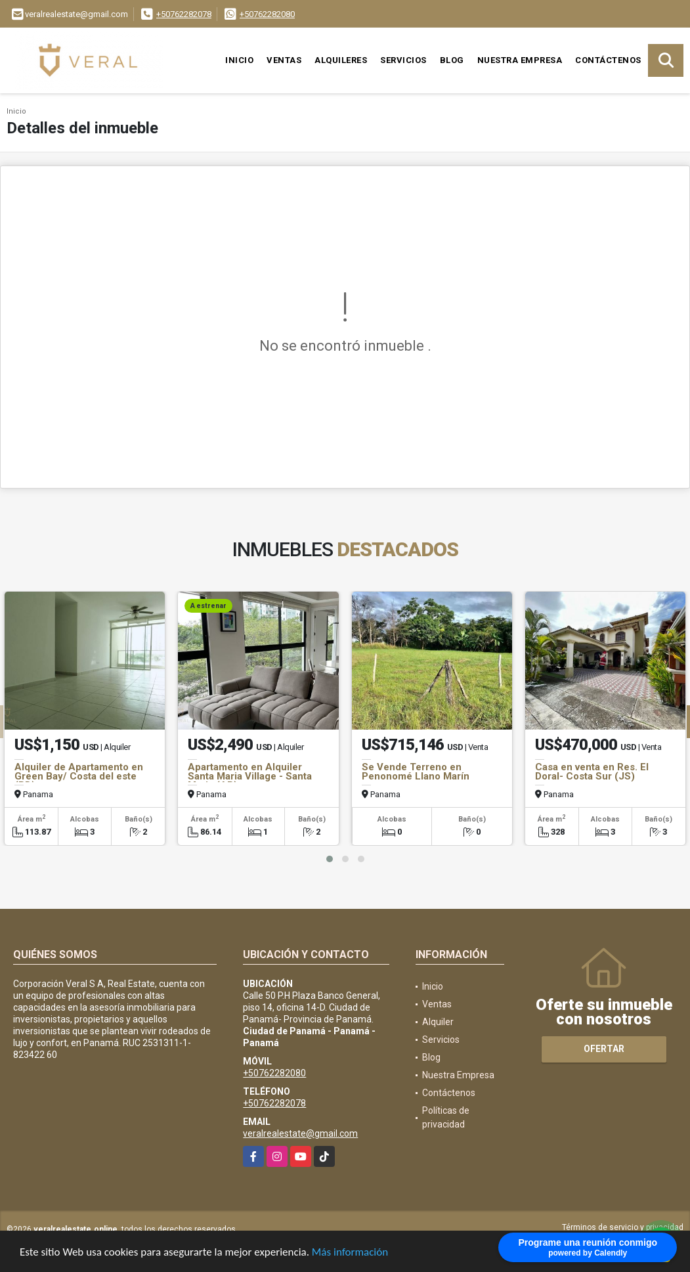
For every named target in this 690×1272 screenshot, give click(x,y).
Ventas (284, 60)
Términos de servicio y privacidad (622, 1227)
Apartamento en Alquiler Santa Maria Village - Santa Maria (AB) (250, 776)
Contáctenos (608, 60)
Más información (350, 1253)
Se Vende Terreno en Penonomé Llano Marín (415, 771)
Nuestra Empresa (520, 60)
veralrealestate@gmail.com (300, 1133)
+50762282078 (183, 14)
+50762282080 (267, 14)
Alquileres (340, 60)
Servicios (403, 60)
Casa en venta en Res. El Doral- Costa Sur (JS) (592, 771)
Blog (452, 60)
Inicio (239, 60)
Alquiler (438, 1022)
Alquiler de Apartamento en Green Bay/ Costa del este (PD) (78, 776)
